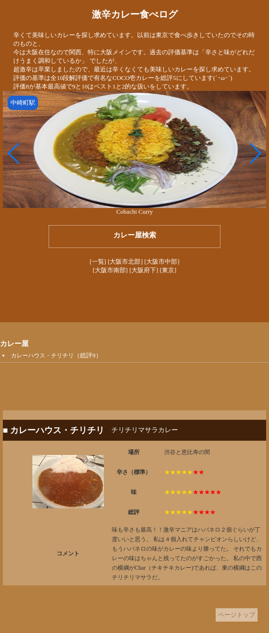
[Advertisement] (134, 298)
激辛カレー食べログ (135, 14)
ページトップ (236, 614)
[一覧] (98, 261)
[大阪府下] (144, 270)
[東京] (168, 270)
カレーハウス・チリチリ (42, 355)
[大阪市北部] (125, 261)
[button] (14, 153)
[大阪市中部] (161, 261)
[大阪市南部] (110, 270)
